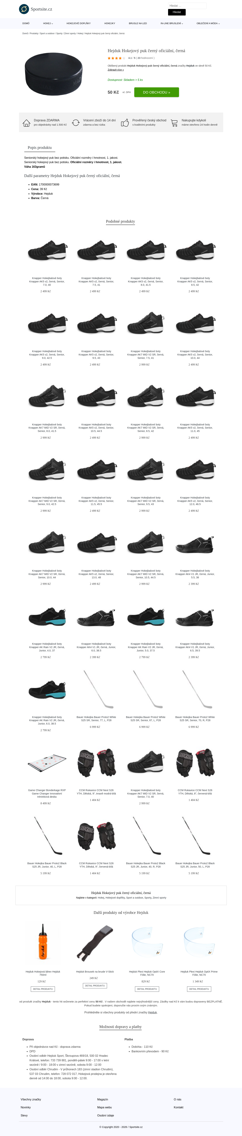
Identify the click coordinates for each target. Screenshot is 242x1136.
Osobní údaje (105, 1115)
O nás (177, 1099)
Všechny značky (31, 1099)
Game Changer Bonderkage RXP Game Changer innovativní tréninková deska (47, 793)
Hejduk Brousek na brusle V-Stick (95, 971)
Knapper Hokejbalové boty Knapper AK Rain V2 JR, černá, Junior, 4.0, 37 (47, 647)
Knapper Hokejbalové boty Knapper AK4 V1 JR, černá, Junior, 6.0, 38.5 (96, 647)
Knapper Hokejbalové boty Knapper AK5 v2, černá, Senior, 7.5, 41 (96, 281)
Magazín (102, 1099)
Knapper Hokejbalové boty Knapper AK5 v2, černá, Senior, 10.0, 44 (195, 354)
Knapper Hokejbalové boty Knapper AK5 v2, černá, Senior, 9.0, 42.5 (47, 354)
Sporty (59, 33)
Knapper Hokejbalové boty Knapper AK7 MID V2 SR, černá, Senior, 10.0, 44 (47, 574)
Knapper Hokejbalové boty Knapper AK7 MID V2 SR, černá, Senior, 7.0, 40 (145, 793)
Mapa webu (104, 1107)
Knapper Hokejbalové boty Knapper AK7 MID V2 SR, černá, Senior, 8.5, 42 (145, 427)
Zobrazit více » (116, 69)
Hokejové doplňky (79, 23)
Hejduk (190, 65)
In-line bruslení (171, 23)
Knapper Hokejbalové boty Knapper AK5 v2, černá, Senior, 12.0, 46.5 (195, 501)
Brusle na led (138, 23)
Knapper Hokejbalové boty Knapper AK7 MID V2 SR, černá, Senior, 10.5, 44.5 (145, 574)
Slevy (24, 1115)
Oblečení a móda (207, 23)
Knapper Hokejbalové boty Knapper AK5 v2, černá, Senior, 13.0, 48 (96, 574)
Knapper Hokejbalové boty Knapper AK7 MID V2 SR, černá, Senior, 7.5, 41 (145, 354)
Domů (26, 23)
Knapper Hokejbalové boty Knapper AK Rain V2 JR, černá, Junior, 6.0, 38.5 (47, 720)
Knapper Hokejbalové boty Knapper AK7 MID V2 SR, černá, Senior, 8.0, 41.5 (47, 427)
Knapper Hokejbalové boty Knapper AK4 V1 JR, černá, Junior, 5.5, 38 (195, 574)
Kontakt (178, 1107)
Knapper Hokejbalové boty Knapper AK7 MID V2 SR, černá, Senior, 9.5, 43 (145, 501)
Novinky (26, 1107)
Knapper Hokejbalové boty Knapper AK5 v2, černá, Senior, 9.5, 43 (96, 354)
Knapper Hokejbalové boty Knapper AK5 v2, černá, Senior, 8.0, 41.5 (145, 281)
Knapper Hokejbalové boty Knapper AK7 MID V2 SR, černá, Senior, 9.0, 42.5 (47, 501)
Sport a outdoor (47, 33)
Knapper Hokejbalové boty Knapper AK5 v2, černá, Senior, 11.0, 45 (195, 427)
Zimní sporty (70, 33)
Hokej (47, 23)
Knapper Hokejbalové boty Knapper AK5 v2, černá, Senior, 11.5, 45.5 (96, 501)
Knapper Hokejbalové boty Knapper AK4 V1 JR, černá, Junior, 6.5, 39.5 (195, 647)
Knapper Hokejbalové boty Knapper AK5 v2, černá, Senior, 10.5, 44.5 (96, 427)
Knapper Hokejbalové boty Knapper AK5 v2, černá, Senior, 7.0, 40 (47, 281)
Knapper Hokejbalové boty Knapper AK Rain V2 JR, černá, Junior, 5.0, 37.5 (146, 647)
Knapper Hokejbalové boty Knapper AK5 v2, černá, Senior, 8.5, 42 (195, 281)
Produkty (34, 33)
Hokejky (109, 23)
